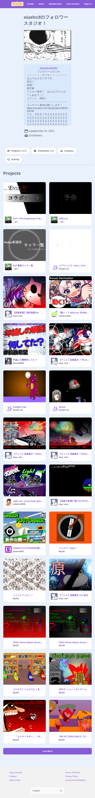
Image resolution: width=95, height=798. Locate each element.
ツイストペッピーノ (23, 595)
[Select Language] (47, 791)
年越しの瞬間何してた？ (25, 360)
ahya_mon (17, 316)
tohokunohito (65, 316)
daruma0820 (18, 363)
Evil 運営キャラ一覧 (23, 265)
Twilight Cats (20, 407)
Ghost (62, 407)
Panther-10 (64, 269)
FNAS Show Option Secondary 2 (74, 642)
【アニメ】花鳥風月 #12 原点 (73, 595)
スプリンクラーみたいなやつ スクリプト (74, 265)
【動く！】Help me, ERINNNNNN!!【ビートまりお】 (74, 312)
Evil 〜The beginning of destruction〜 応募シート (28, 218)
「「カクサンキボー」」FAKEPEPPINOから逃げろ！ (28, 736)
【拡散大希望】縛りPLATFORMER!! (74, 501)
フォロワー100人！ (68, 548)
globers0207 (18, 551)
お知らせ (63, 218)
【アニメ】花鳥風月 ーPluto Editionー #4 (74, 360)
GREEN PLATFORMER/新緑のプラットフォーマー (28, 548)
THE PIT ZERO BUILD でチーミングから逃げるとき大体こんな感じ (74, 736)
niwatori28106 (19, 504)
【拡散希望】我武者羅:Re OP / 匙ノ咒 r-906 (28, 312)
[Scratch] (17, 4)
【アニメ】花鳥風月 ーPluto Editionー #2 (28, 454)
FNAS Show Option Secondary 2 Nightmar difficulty (28, 642)
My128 (62, 551)
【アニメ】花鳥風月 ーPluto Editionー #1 (74, 454)
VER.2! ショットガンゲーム (73, 689)
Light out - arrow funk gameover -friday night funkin (28, 501)
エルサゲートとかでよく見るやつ (28, 689)
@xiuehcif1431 (48, 68)
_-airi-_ (16, 222)
